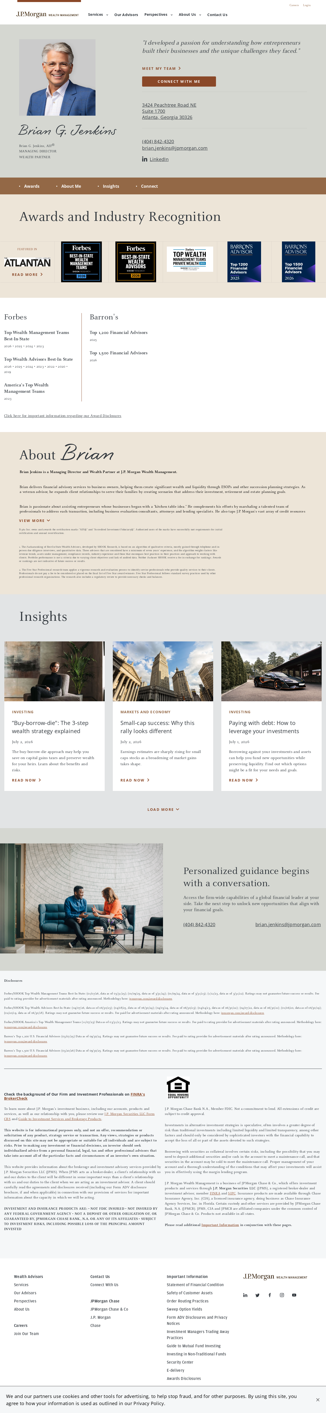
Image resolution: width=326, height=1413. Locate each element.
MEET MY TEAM (159, 68)
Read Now (24, 780)
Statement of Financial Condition (195, 1285)
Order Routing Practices (188, 1301)
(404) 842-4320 (199, 924)
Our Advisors (25, 1293)
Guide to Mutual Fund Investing (194, 1346)
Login (307, 5)
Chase (95, 1326)
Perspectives (158, 14)
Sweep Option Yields (184, 1309)
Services (98, 14)
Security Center (180, 1362)
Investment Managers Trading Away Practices (198, 1335)
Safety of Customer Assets (190, 1293)
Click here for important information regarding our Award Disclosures (62, 416)
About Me (71, 186)
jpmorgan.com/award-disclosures (150, 998)
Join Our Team (26, 1334)
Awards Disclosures (184, 1379)
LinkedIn (155, 159)
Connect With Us (104, 1285)
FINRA (215, 1193)
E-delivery (175, 1370)
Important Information (220, 1225)
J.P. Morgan (100, 1317)
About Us (190, 14)
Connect (149, 186)
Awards (31, 186)
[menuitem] (126, 15)
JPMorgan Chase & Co (109, 1309)
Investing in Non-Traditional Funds (196, 1354)
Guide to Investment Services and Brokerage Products (59, 1119)
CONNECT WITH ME (179, 81)
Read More (25, 274)
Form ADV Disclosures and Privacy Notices (197, 1320)
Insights (111, 186)
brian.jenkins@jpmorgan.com (175, 148)
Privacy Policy (148, 1403)
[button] (318, 1400)
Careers (294, 5)
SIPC (232, 1193)
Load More (160, 809)
